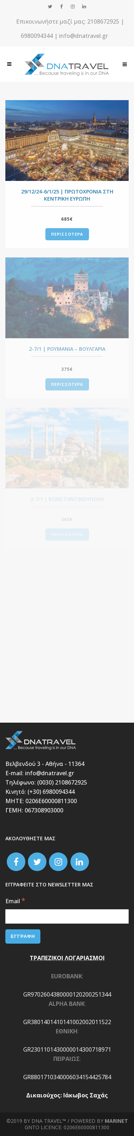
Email (15, 901)
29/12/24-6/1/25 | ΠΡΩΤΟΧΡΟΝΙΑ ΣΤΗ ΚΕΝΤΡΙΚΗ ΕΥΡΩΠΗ (67, 195)
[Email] (67, 916)
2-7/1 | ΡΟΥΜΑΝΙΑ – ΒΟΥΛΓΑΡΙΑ (67, 348)
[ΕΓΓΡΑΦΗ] (22, 936)
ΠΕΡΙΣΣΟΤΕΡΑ (67, 234)
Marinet (116, 1120)
